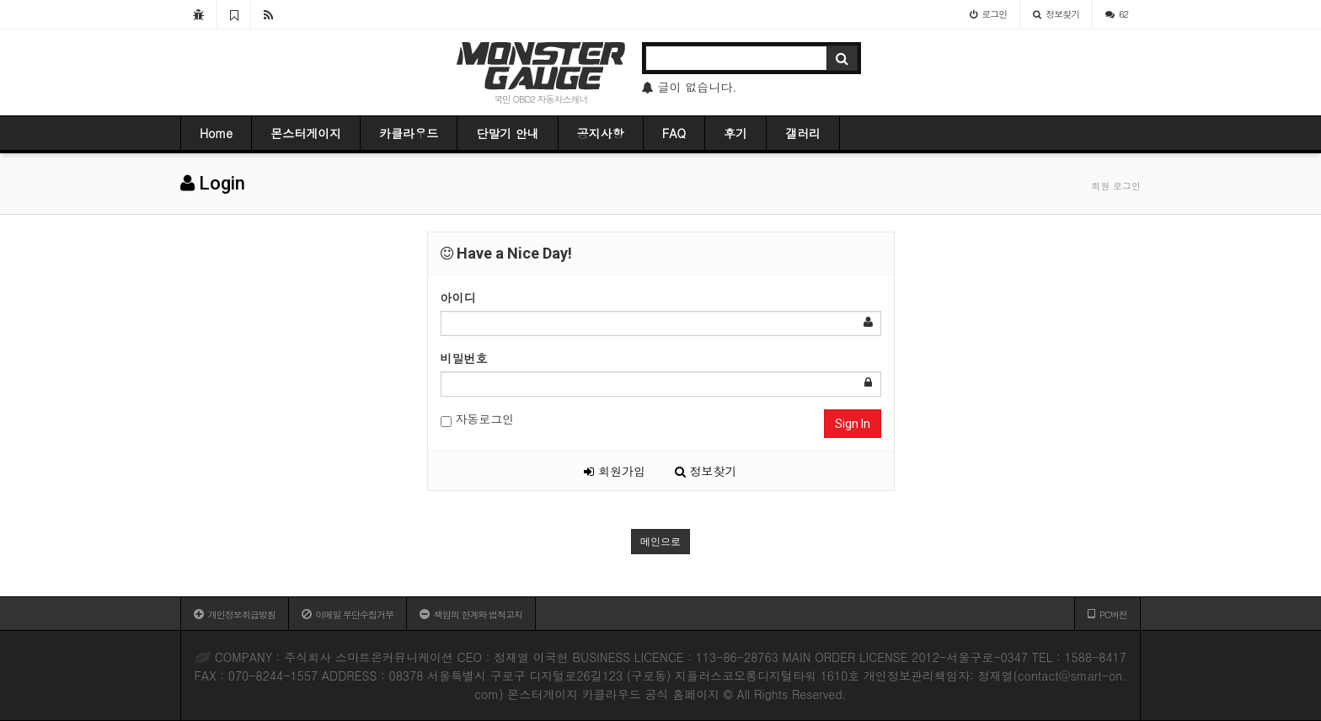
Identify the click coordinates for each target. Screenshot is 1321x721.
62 (1116, 14)
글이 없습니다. (689, 86)
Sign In (852, 423)
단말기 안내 (507, 133)
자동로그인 (478, 419)
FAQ (674, 133)
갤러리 (803, 133)
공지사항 (600, 133)
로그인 (988, 14)
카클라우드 (408, 133)
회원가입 (614, 470)
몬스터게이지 (305, 133)
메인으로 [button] (660, 541)
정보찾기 (1056, 14)
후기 (735, 133)
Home (216, 133)
